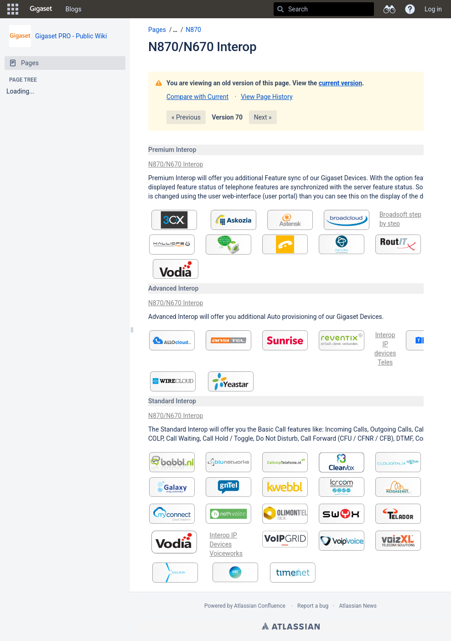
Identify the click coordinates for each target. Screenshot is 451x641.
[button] (13, 9)
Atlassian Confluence (259, 606)
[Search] (280, 9)
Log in (433, 9)
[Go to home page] (41, 9)
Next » (263, 117)
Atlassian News (358, 606)
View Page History (266, 96)
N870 (193, 29)
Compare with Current (197, 96)
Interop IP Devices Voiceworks (226, 544)
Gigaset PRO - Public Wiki (71, 36)
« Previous (186, 117)
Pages (157, 29)
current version (340, 83)
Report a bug (312, 606)
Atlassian (291, 626)
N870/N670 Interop (202, 46)
